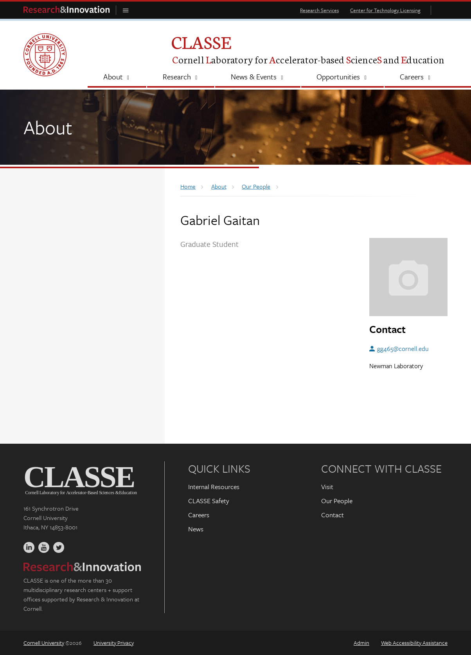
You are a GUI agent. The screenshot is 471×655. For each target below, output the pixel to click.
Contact (332, 515)
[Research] (180, 77)
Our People (336, 501)
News (195, 529)
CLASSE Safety (208, 501)
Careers (198, 515)
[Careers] (416, 77)
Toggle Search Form (441, 10)
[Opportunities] (342, 77)
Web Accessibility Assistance (414, 643)
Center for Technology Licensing (385, 10)
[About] (117, 77)
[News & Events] (257, 77)
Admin (361, 643)
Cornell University (43, 643)
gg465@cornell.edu (403, 348)
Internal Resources (213, 486)
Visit (327, 486)
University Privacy (113, 643)
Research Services (319, 10)
